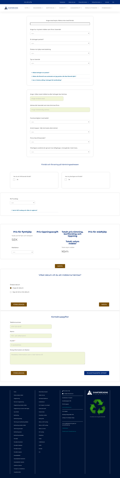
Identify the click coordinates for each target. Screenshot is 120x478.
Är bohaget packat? (37, 39)
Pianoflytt (63, 8)
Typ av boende (35, 59)
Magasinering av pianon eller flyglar (21, 408)
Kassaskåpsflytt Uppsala (19, 462)
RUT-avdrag (14, 199)
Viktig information (97, 2)
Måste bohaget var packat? (40, 72)
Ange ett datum (18, 288)
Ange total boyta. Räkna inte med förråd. (60, 20)
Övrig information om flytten (20, 350)
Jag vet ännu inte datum (20, 292)
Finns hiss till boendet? (38, 138)
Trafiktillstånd (65, 428)
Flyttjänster (62, 2)
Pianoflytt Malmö (17, 448)
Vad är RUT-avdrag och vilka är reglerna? (24, 210)
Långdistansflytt (17, 472)
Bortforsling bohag (18, 418)
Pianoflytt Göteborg (18, 445)
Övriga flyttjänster (91, 8)
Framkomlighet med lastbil (39, 118)
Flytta (27, 8)
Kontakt (107, 2)
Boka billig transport (43, 391)
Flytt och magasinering (19, 401)
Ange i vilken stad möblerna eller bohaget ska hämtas (48, 94)
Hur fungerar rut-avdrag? (44, 405)
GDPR (40, 445)
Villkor (40, 438)
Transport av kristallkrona (19, 468)
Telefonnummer (15, 322)
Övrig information (83, 2)
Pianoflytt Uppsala (18, 452)
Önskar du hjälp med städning (40, 49)
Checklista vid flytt (43, 415)
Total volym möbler (68, 247)
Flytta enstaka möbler (18, 395)
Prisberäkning (107, 8)
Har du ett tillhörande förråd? (22, 176)
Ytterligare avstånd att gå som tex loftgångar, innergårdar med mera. (54, 148)
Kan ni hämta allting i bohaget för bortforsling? (47, 80)
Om (113, 2)
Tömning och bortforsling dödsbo (21, 421)
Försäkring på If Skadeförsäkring (69, 431)
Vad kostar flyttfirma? (43, 398)
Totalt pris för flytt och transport (22, 235)
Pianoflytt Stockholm (18, 442)
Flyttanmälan (42, 411)
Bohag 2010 (41, 418)
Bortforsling (51, 8)
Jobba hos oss (72, 2)
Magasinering (38, 8)
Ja (17, 179)
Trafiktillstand (42, 442)
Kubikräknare (42, 401)
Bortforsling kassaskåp (19, 435)
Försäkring (41, 435)
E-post (12, 341)
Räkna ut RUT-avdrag (43, 421)
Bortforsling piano (18, 432)
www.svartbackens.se (66, 407)
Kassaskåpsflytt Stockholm (19, 458)
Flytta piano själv (42, 408)
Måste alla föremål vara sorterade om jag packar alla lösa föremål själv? (54, 76)
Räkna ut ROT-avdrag (43, 425)
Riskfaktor (15, 247)
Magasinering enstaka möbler (20, 405)
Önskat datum (15, 284)
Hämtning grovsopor (18, 428)
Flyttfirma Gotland (18, 465)
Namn (12, 331)
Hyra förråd (16, 411)
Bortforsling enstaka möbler (20, 425)
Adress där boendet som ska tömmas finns (44, 105)
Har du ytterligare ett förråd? (73, 176)
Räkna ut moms (42, 428)
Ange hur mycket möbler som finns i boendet (45, 29)
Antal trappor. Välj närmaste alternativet (44, 128)
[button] (60, 73)
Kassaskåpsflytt (76, 8)
